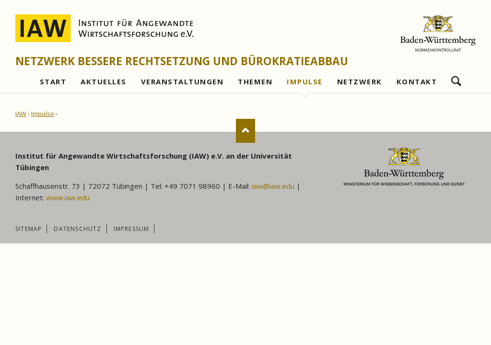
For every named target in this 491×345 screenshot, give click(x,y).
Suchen (456, 78)
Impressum (132, 229)
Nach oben (245, 131)
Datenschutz (77, 229)
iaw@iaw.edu (273, 186)
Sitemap (28, 229)
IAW (20, 113)
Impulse (42, 113)
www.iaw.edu (68, 197)
